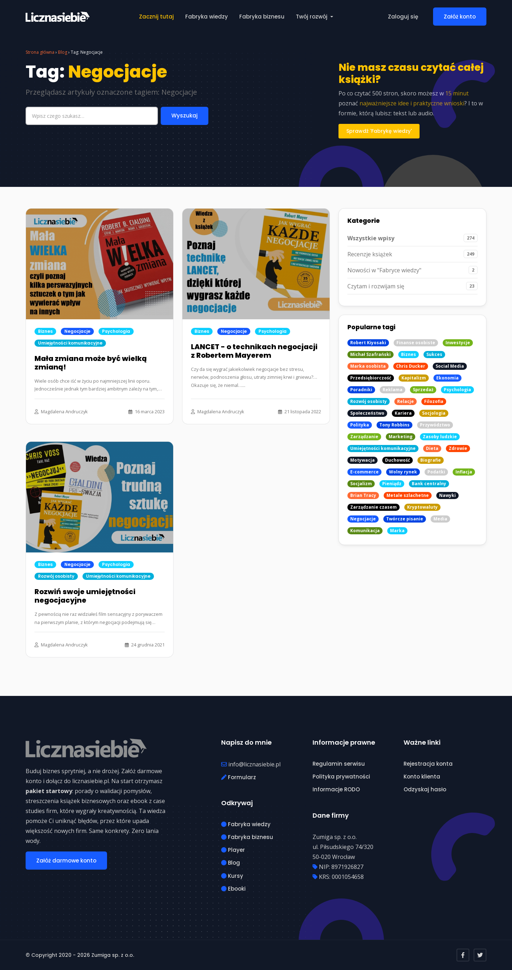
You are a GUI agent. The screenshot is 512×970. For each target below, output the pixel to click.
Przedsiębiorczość (370, 378)
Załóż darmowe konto (66, 860)
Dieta (432, 448)
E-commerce (364, 472)
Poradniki (361, 390)
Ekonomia (447, 378)
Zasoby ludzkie (440, 437)
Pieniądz (391, 484)
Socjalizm (361, 484)
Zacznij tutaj (156, 16)
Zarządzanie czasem (373, 507)
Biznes (45, 331)
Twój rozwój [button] (312, 16)
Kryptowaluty (422, 507)
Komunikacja (365, 531)
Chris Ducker (410, 366)
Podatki (436, 472)
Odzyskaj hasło (425, 789)
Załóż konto (460, 16)
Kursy (232, 876)
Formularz (238, 777)
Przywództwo (435, 425)
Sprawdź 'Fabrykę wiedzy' (379, 131)
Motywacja (362, 460)
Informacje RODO (336, 789)
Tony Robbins (394, 425)
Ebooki (233, 888)
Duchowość (397, 460)
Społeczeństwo (367, 413)
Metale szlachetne (407, 495)
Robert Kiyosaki (368, 343)
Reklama (392, 390)
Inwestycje (458, 343)
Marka (397, 531)
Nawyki (447, 495)
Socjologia (434, 413)
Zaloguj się (403, 16)
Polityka (359, 425)
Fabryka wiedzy (206, 16)
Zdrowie (458, 448)
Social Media (450, 366)
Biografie (430, 460)
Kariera (403, 413)
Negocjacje (77, 331)
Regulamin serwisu (339, 763)
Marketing (400, 437)
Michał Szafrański (370, 354)
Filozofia (433, 401)
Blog (62, 52)
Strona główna (40, 52)
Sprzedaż (423, 390)
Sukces (434, 354)
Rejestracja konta (428, 763)
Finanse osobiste (415, 343)
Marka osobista (368, 366)
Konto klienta (422, 776)
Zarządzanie (364, 437)
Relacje (405, 401)
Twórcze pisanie (404, 519)
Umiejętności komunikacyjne (70, 343)
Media (440, 519)
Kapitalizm (413, 378)
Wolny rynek (403, 472)
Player (233, 850)
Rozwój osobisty (56, 576)
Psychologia (116, 331)
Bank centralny (429, 484)
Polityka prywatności (341, 776)
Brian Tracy (363, 495)
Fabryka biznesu (261, 16)
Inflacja (463, 472)
